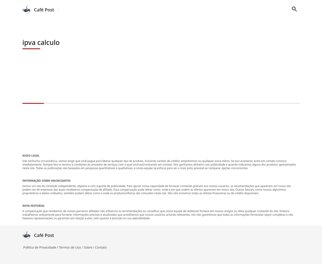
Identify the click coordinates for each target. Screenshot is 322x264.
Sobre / (89, 247)
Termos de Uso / (71, 247)
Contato (101, 247)
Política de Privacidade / (41, 247)
